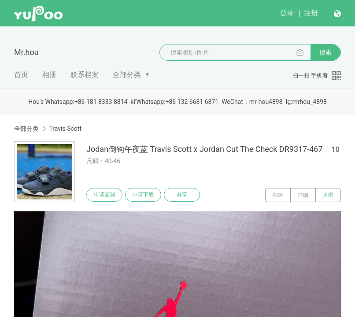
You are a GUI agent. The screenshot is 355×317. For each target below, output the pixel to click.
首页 (21, 74)
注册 (311, 13)
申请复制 (104, 195)
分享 (184, 195)
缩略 (278, 195)
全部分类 (127, 74)
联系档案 (84, 74)
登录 (287, 13)
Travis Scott (65, 128)
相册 (49, 74)
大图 (328, 195)
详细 (303, 195)
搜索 (325, 52)
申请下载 (144, 195)
